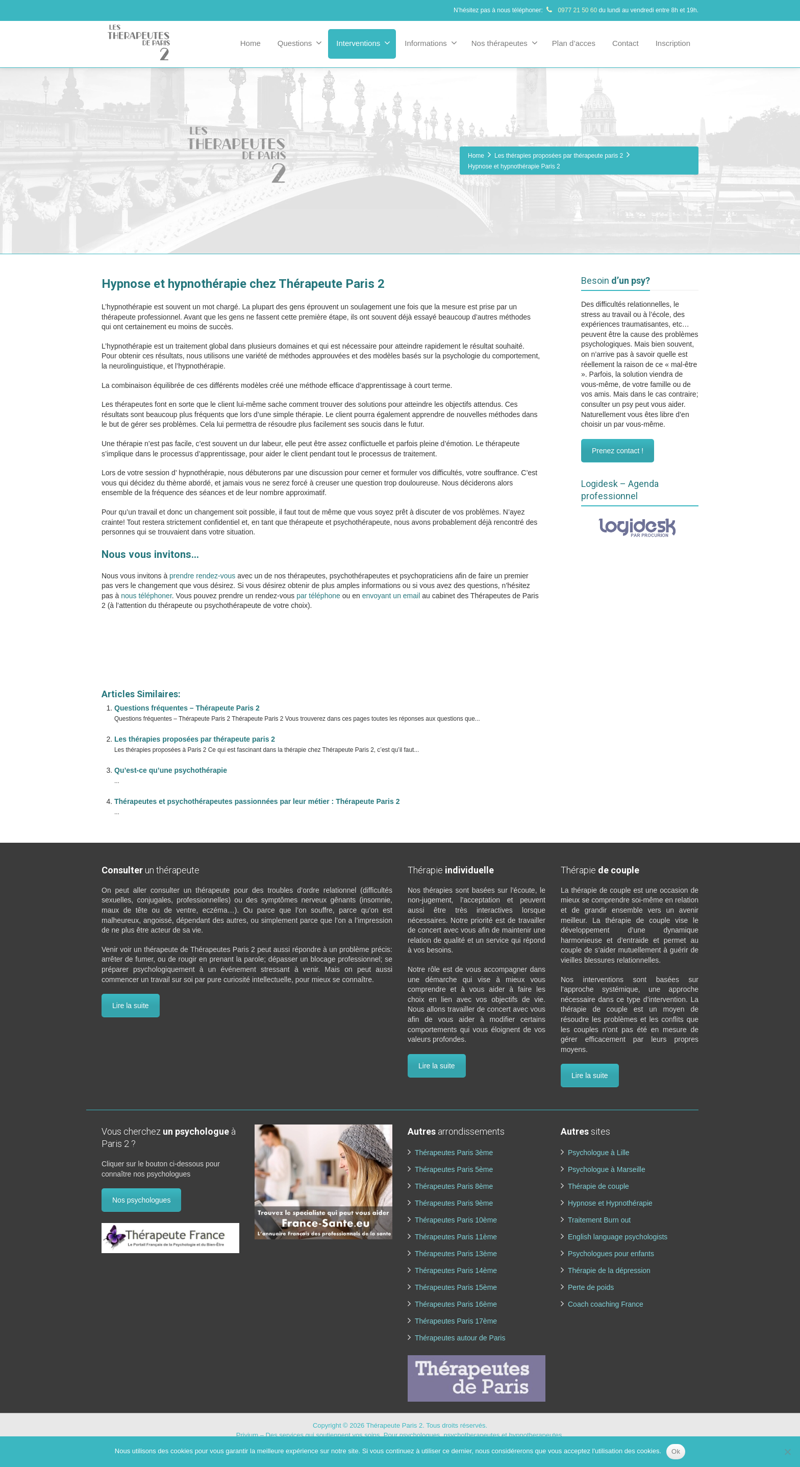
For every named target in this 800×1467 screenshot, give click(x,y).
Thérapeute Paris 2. (396, 1425)
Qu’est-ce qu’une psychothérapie (170, 770)
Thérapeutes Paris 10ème (456, 1220)
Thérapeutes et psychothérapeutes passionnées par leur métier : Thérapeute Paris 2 (256, 801)
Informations (431, 42)
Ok (675, 1451)
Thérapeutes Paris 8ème (454, 1186)
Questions (300, 42)
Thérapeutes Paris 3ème (454, 1152)
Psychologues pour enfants (611, 1254)
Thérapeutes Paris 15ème (456, 1287)
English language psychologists (617, 1237)
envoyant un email (391, 596)
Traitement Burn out (599, 1220)
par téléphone (318, 596)
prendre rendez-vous (202, 576)
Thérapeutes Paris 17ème (456, 1321)
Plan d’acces (573, 43)
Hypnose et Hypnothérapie (610, 1203)
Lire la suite (130, 1005)
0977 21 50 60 (570, 10)
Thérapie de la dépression (609, 1270)
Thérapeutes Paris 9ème (454, 1203)
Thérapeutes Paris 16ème (456, 1304)
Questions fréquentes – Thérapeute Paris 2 (187, 708)
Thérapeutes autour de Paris (460, 1338)
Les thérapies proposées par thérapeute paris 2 (194, 739)
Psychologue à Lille (599, 1152)
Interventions (363, 42)
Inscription (673, 43)
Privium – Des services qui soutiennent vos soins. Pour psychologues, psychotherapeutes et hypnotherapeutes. (400, 1435)
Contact (625, 43)
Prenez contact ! (617, 451)
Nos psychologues (141, 1200)
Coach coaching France (605, 1304)
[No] (787, 1452)
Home (250, 43)
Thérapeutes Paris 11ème (456, 1237)
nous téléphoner (146, 596)
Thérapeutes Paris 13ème (456, 1254)
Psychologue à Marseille (606, 1169)
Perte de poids (591, 1287)
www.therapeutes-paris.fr (143, 666)
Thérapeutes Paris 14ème (456, 1270)
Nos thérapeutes (504, 42)
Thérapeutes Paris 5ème (454, 1169)
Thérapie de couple (598, 1186)
